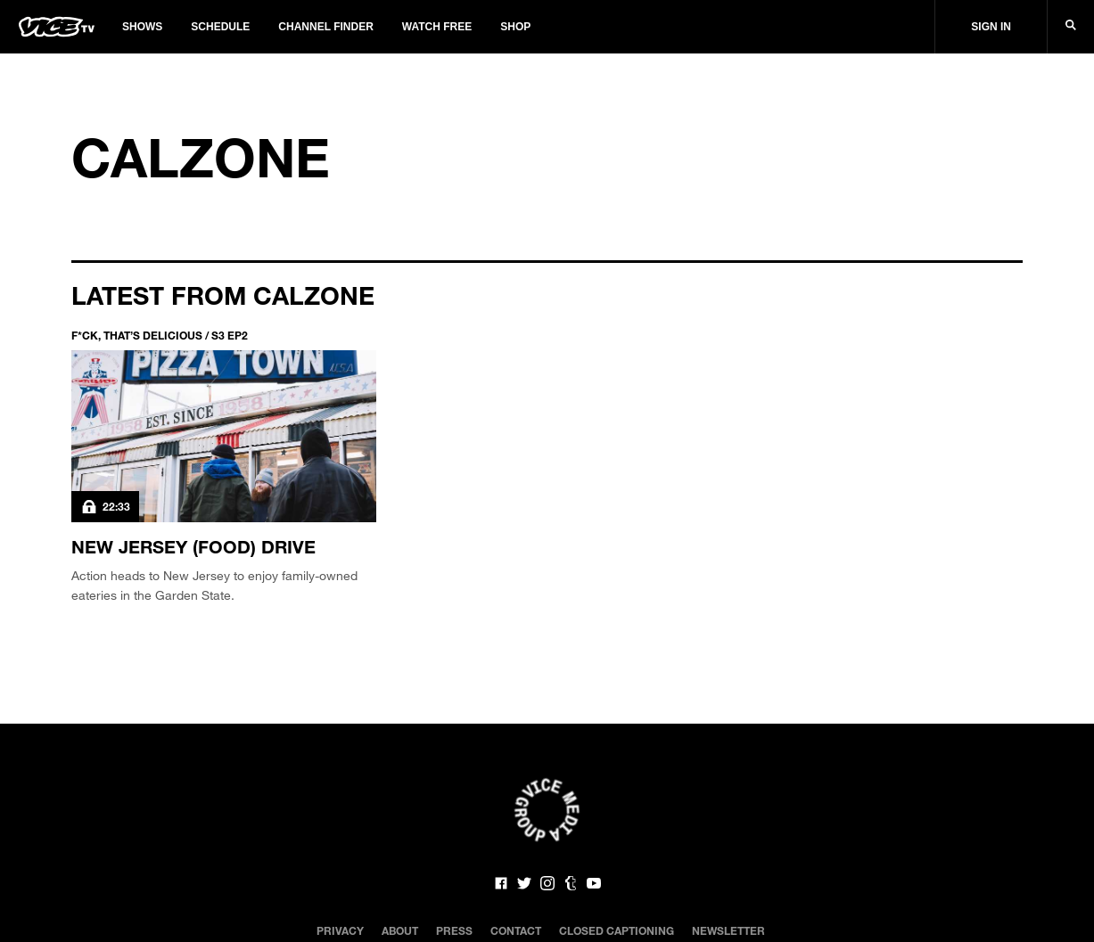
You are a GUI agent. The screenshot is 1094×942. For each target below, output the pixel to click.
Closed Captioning (616, 930)
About (400, 930)
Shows (142, 26)
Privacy (340, 930)
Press (454, 930)
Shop (515, 26)
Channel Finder (325, 26)
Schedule (220, 26)
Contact (515, 930)
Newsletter (728, 930)
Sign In (991, 26)
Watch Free (437, 26)
